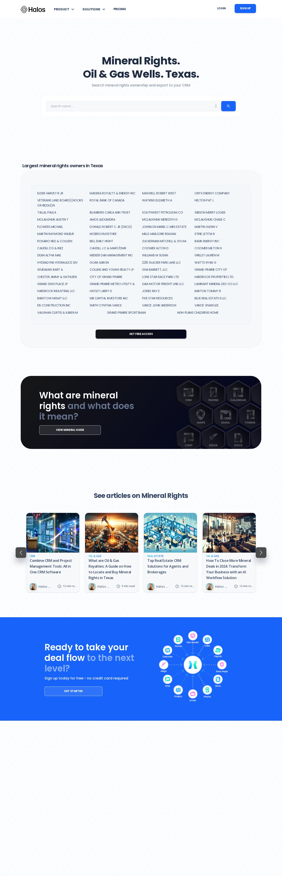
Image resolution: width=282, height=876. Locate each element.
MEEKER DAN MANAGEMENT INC (111, 255)
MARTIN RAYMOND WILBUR (55, 234)
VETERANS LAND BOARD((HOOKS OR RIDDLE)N (60, 202)
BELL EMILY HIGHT (101, 241)
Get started (68, 691)
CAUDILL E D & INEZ (50, 248)
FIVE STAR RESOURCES (157, 298)
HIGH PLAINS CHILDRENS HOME (198, 312)
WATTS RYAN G (205, 262)
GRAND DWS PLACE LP (52, 284)
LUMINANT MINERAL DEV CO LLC (216, 284)
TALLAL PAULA (46, 212)
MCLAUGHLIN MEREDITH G (160, 219)
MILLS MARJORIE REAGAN (159, 234)
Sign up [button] (245, 8)
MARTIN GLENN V (206, 227)
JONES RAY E (151, 291)
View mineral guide (64, 430)
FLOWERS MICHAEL (50, 227)
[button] (64, 9)
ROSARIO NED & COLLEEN (54, 241)
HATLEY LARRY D (101, 291)
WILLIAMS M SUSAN (155, 255)
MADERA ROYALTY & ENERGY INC (112, 193)
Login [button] (221, 8)
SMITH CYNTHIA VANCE (106, 305)
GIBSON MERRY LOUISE (210, 212)
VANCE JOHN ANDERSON (159, 305)
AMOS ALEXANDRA (102, 219)
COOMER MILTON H (208, 248)
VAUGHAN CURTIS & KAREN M (57, 312)
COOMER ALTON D (155, 248)
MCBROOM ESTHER (103, 234)
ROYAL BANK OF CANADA (107, 200)
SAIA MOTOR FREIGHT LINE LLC (163, 284)
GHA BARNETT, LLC (155, 269)
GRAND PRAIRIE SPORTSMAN (126, 312)
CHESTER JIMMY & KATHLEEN (57, 277)
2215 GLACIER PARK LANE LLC (161, 262)
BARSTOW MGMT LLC (52, 298)
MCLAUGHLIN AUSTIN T (52, 219)
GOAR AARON (99, 262)
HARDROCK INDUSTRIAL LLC (56, 291)
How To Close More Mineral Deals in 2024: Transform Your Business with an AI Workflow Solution (228, 569)
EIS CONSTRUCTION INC (53, 305)
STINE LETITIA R (205, 234)
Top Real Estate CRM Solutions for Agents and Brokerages (167, 566)
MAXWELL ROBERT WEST (159, 193)
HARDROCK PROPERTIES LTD (214, 277)
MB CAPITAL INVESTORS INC (109, 298)
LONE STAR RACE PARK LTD (160, 277)
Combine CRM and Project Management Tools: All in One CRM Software (51, 566)
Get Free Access (141, 334)
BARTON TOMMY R (208, 291)
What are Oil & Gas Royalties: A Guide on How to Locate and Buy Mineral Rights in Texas (110, 569)
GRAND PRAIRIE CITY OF (211, 269)
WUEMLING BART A (50, 269)
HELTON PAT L (204, 200)
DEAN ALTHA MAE (49, 255)
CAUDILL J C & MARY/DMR (108, 248)
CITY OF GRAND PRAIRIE (106, 277)
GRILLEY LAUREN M (207, 255)
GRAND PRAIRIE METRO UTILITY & (112, 284)
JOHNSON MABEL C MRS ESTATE (164, 227)
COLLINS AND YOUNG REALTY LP (112, 269)
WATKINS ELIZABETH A (157, 200)
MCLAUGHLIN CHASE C (210, 219)
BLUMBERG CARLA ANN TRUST (110, 212)
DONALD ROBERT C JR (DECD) (111, 227)
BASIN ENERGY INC (207, 241)
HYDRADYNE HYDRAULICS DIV (57, 262)
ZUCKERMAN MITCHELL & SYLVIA (164, 241)
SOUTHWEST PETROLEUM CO (162, 212)
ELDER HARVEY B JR (50, 193)
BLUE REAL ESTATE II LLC (210, 298)
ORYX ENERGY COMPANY (212, 193)
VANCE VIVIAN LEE (207, 305)
